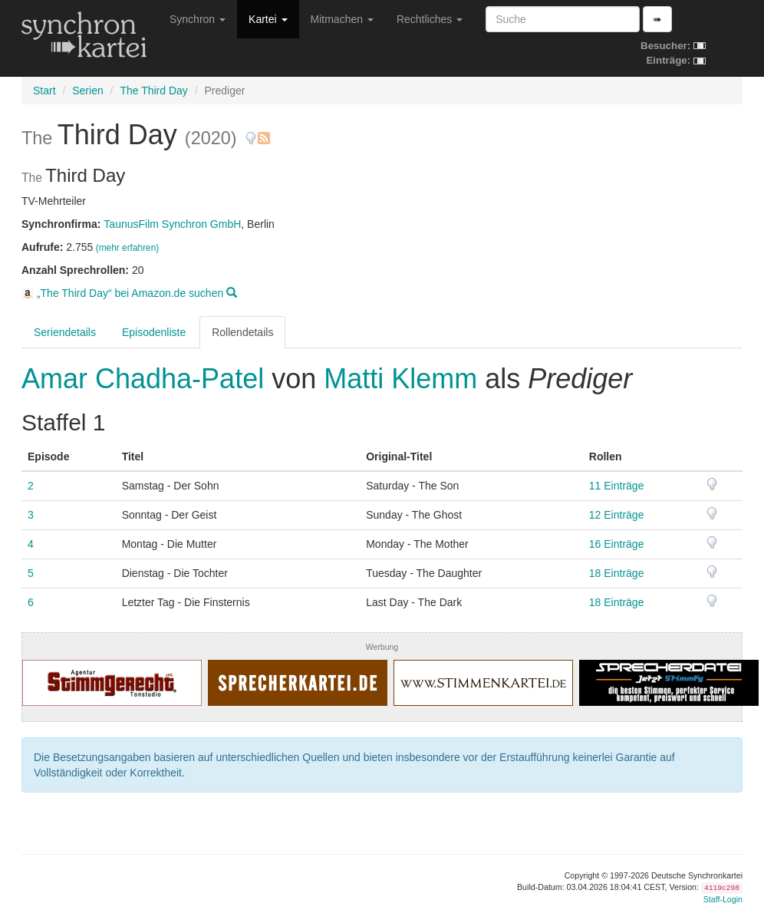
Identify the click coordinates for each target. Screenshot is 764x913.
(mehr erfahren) (128, 247)
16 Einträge (616, 544)
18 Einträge (616, 573)
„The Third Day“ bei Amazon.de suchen (129, 293)
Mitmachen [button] (342, 19)
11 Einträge (616, 486)
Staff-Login (723, 899)
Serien (87, 90)
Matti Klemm (400, 378)
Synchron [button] (198, 19)
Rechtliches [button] (430, 19)
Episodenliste (154, 332)
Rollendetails (242, 332)
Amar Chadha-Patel (146, 378)
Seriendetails (65, 332)
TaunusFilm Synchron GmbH (172, 224)
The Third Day (153, 90)
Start (44, 90)
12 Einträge (616, 515)
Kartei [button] (268, 19)
